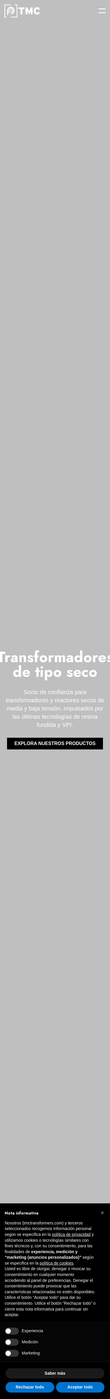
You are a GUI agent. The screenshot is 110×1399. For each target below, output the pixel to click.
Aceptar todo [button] (80, 1387)
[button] (102, 1212)
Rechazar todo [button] (30, 1387)
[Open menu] (102, 10)
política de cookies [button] (56, 1263)
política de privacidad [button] (71, 1234)
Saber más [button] (55, 1373)
